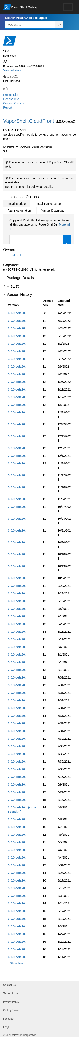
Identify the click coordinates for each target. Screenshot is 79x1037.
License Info (11, 99)
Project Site (10, 94)
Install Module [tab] (17, 203)
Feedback (8, 1018)
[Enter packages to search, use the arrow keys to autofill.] (30, 25)
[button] (4, 196)
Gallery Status (11, 1010)
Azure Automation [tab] (19, 210)
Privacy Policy (11, 1001)
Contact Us (9, 984)
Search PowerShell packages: (26, 18)
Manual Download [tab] (52, 210)
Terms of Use (10, 993)
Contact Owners (13, 103)
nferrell (16, 255)
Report (7, 107)
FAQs (6, 1027)
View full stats (12, 70)
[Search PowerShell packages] (59, 25)
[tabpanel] (40, 236)
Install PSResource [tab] (48, 203)
